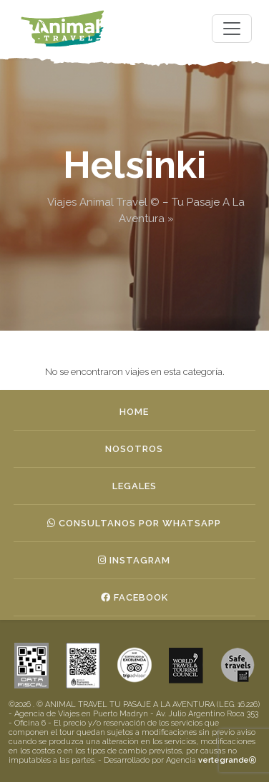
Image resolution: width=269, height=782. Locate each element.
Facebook (134, 597)
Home (134, 411)
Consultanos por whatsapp (134, 523)
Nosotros (134, 448)
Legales (134, 486)
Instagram (134, 560)
